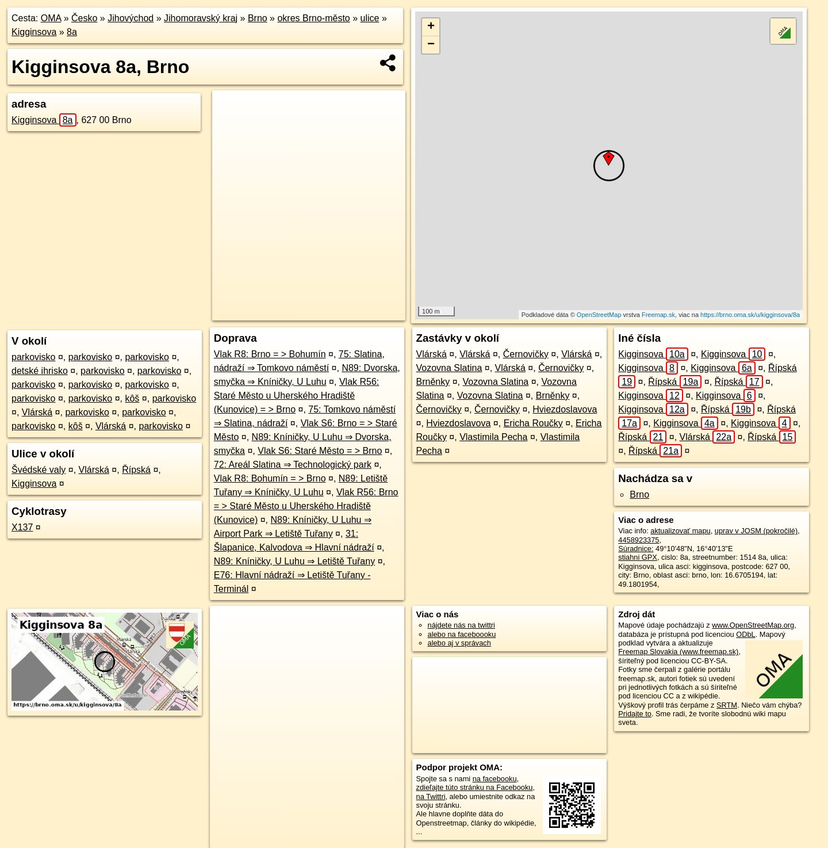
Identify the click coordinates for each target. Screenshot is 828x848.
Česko (84, 18)
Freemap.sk (658, 314)
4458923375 (638, 540)
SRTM (726, 705)
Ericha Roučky (533, 423)
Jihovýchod (131, 18)
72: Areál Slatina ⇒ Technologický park (292, 464)
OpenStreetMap (599, 314)
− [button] (431, 45)
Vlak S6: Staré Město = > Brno (320, 451)
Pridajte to (634, 713)
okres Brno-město (313, 18)
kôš (132, 398)
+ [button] (431, 27)
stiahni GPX (637, 557)
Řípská (136, 470)
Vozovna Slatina (449, 368)
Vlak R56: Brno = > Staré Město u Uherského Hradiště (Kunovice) (306, 506)
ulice (370, 18)
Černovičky (526, 354)
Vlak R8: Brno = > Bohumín (270, 354)
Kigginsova (34, 32)
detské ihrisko (40, 371)
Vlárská (37, 412)
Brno (257, 18)
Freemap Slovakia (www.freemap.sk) (678, 651)
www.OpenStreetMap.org (753, 625)
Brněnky (433, 382)
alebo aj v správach (459, 643)
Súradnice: (635, 548)
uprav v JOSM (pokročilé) (756, 530)
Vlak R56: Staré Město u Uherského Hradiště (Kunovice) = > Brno (296, 395)
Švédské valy (39, 470)
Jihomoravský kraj (200, 18)
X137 (22, 527)
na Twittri (431, 796)
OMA (51, 18)
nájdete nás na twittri (461, 625)
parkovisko (33, 357)
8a (72, 32)
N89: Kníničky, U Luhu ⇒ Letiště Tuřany (294, 561)
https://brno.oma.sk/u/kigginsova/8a (750, 314)
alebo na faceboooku (462, 634)
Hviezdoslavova (564, 409)
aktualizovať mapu (680, 530)
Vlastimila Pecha (493, 437)
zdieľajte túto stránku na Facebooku (474, 787)
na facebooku (495, 778)
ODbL (745, 634)
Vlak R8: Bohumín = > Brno (270, 478)
